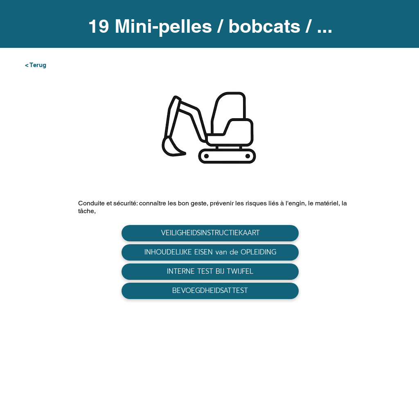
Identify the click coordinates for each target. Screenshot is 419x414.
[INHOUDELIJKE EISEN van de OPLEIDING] (210, 252)
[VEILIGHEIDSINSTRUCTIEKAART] (210, 233)
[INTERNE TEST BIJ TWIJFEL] (210, 271)
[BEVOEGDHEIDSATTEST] (210, 291)
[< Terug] (51, 64)
